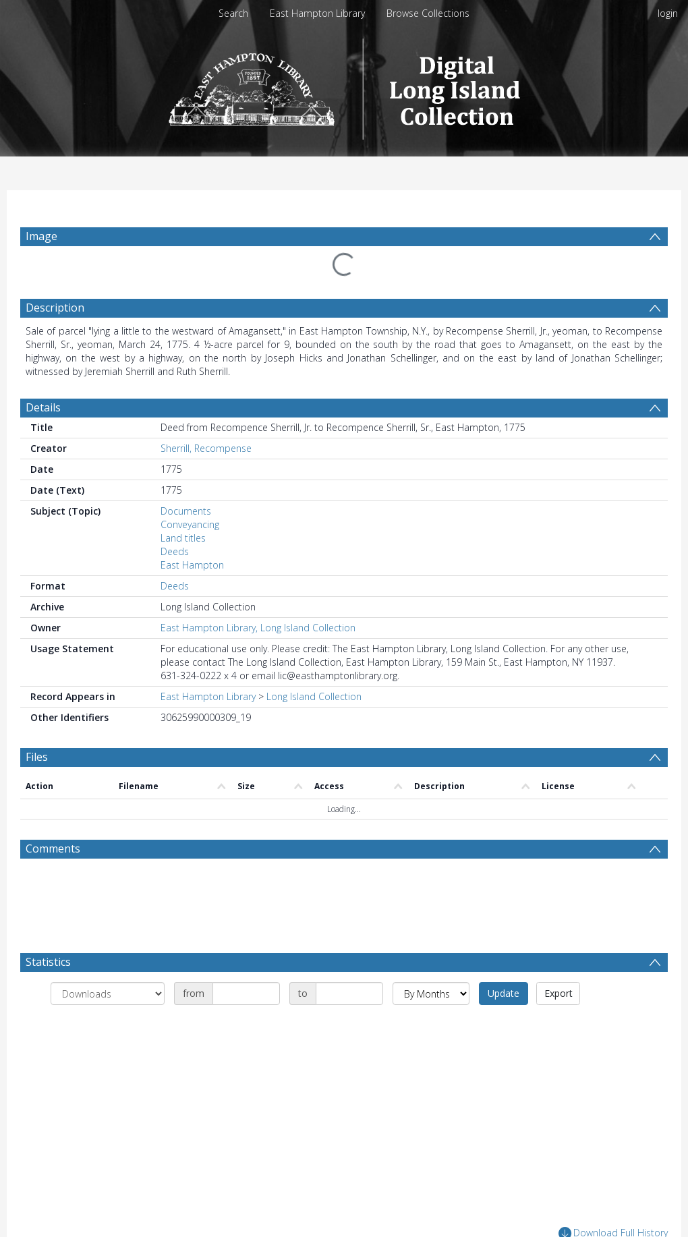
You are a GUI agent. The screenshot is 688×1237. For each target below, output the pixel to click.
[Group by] (108, 993)
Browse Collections (427, 13)
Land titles (183, 537)
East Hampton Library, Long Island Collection (258, 627)
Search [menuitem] (233, 13)
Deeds (175, 551)
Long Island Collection (314, 696)
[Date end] (349, 993)
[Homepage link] (344, 85)
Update (503, 993)
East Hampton (192, 564)
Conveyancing (190, 524)
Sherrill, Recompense (206, 448)
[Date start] (246, 993)
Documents (186, 511)
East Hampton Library (317, 13)
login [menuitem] (668, 13)
